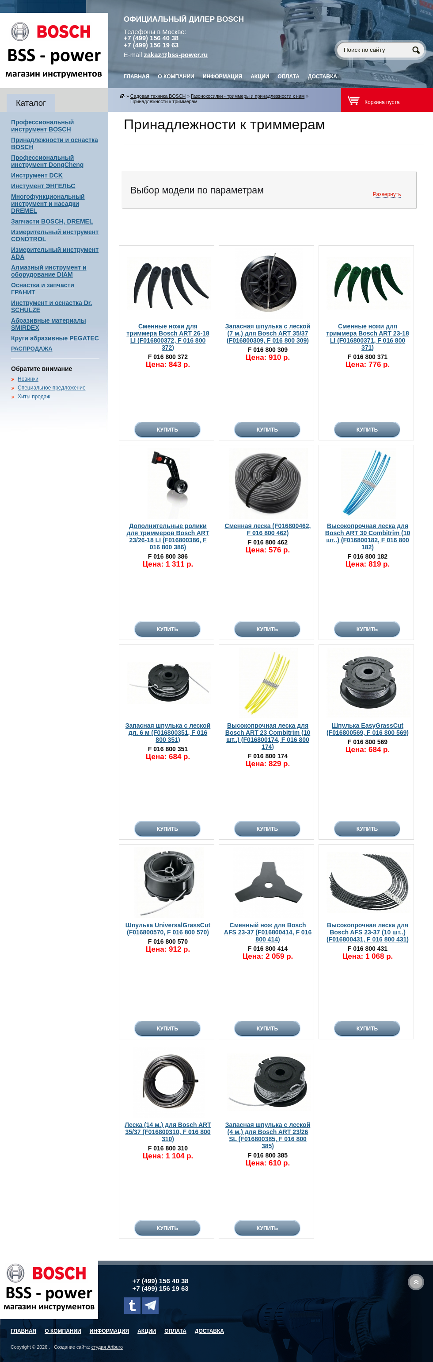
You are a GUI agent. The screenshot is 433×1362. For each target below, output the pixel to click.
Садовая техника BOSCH (158, 96)
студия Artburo (107, 1347)
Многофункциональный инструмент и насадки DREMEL (48, 203)
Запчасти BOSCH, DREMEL (52, 221)
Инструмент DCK (37, 175)
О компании (176, 76)
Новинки (28, 379)
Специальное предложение (52, 388)
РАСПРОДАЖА (32, 348)
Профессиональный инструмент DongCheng (47, 161)
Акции (260, 76)
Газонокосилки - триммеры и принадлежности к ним (247, 96)
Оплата (288, 76)
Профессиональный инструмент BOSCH (42, 126)
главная (136, 76)
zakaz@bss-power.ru (176, 54)
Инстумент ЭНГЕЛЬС (43, 185)
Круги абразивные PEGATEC (55, 338)
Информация (222, 76)
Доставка (322, 76)
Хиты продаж (34, 397)
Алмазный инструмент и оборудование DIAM (49, 271)
